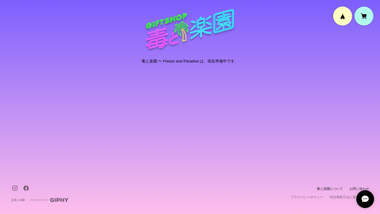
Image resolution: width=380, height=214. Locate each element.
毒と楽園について (330, 189)
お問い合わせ (359, 189)
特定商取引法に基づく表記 (349, 197)
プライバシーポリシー (307, 197)
